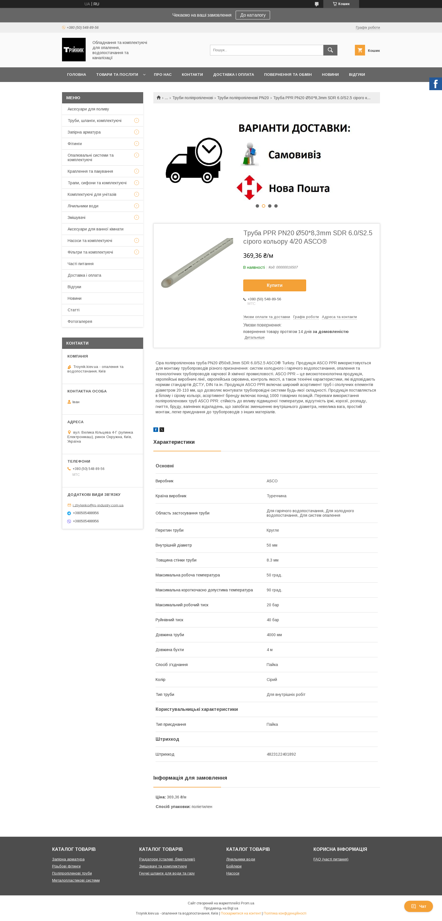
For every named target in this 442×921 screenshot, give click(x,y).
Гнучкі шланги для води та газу (167, 873)
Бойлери (234, 866)
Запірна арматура (84, 132)
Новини (330, 74)
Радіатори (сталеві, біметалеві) (167, 859)
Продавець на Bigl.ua (221, 908)
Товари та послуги (117, 74)
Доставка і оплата (233, 74)
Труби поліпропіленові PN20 (243, 98)
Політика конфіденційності (285, 913)
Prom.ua (247, 903)
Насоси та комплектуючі (90, 240)
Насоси (232, 873)
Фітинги (75, 143)
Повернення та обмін (288, 74)
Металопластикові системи (76, 880)
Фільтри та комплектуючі (90, 252)
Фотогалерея (80, 321)
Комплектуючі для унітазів (92, 194)
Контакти (192, 74)
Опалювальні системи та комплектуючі (91, 157)
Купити (275, 285)
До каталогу (253, 15)
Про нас (163, 74)
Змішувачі (76, 217)
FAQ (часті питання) (330, 859)
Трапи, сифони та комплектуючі (97, 183)
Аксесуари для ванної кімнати (95, 229)
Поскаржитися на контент (241, 913)
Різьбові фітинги (66, 866)
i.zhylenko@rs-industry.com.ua (98, 505)
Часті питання (81, 263)
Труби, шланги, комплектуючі (94, 120)
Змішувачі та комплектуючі (163, 866)
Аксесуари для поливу (88, 109)
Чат (418, 906)
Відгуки (357, 74)
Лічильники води (83, 206)
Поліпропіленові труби (72, 873)
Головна (76, 74)
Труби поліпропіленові (192, 98)
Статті (73, 310)
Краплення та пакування (90, 171)
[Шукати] (330, 50)
